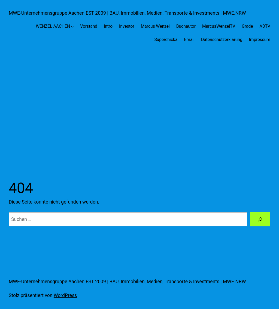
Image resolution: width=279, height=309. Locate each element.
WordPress (65, 295)
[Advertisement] (139, 107)
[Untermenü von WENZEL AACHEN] (72, 26)
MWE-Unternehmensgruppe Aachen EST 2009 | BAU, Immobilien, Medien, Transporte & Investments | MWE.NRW (127, 13)
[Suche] (260, 219)
